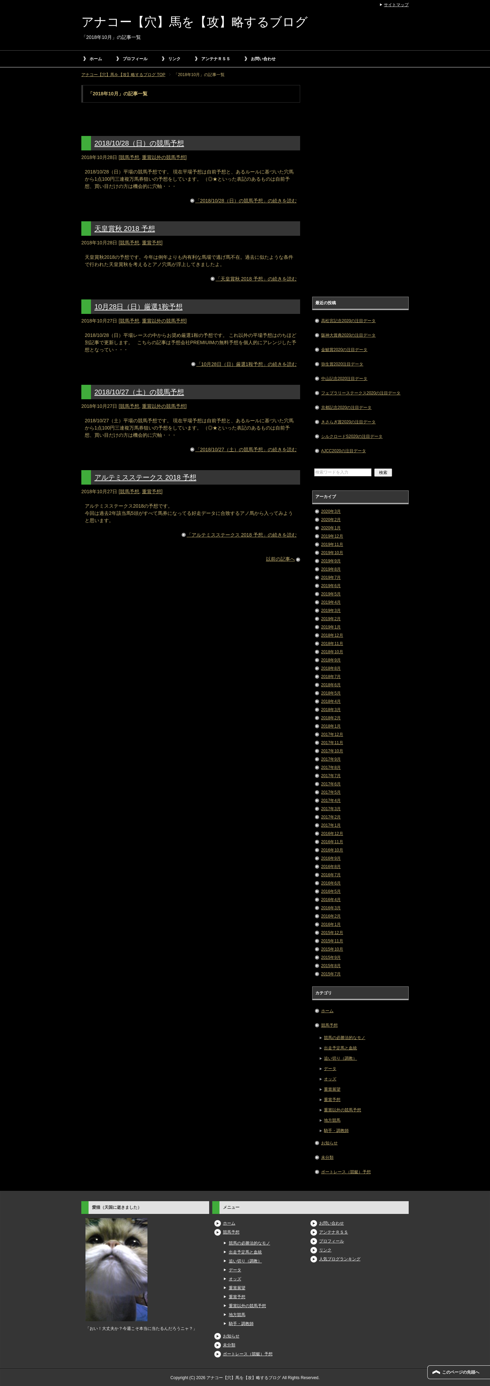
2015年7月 (331, 974)
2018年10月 (332, 651)
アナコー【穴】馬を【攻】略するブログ (194, 22)
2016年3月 (331, 908)
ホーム (96, 58)
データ (330, 1068)
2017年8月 (331, 767)
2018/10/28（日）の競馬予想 (139, 143)
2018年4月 (331, 701)
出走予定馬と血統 (340, 1048)
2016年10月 (332, 850)
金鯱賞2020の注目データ (344, 349)
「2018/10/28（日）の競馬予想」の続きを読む (246, 200)
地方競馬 (332, 1120)
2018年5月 (331, 693)
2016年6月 (331, 883)
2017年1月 (331, 825)
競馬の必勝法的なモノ (344, 1037)
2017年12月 (332, 734)
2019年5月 (331, 594)
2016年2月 (331, 916)
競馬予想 (129, 157)
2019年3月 (331, 610)
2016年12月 (332, 833)
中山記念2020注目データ (344, 378)
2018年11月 (332, 643)
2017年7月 (331, 775)
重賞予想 (151, 242)
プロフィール (135, 58)
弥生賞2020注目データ (342, 364)
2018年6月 (331, 685)
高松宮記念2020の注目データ (348, 320)
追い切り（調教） (340, 1058)
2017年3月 (331, 808)
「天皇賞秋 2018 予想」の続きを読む (256, 279)
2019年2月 (331, 618)
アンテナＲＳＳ (215, 58)
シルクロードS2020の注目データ (352, 436)
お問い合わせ (263, 58)
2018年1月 (331, 726)
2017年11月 (332, 742)
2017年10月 (332, 751)
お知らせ (329, 1143)
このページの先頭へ (460, 1372)
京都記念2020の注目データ (346, 407)
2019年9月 (331, 561)
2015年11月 (332, 941)
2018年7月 (331, 676)
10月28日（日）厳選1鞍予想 (138, 306)
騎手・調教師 (336, 1130)
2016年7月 (331, 874)
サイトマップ (396, 4)
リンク (174, 58)
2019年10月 (332, 552)
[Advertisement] (360, 188)
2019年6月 (331, 585)
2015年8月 (331, 965)
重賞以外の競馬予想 (163, 157)
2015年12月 (332, 932)
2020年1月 (331, 528)
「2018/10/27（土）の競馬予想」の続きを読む (246, 449)
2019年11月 (332, 544)
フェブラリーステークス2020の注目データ (361, 393)
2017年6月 (331, 784)
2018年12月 (332, 635)
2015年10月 (332, 949)
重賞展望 (332, 1089)
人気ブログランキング (339, 1259)
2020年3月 (331, 511)
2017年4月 (331, 800)
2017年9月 (331, 759)
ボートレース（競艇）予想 (346, 1172)
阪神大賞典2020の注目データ (348, 335)
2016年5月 (331, 891)
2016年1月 (331, 924)
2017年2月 (331, 817)
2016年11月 (332, 841)
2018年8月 (331, 668)
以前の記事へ (280, 559)
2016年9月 (331, 858)
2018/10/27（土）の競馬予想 (139, 392)
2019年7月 (331, 577)
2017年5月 (331, 792)
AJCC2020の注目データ (343, 450)
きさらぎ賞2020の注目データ (348, 422)
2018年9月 (331, 660)
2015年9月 (331, 957)
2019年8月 (331, 569)
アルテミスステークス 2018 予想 (145, 477)
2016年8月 (331, 866)
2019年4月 (331, 602)
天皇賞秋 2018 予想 (124, 228)
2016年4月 (331, 899)
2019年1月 (331, 627)
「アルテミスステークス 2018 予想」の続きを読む (242, 535)
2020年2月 (331, 519)
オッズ (330, 1079)
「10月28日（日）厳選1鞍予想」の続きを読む (246, 364)
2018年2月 (331, 718)
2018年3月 (331, 709)
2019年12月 (332, 536)
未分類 (327, 1157)
